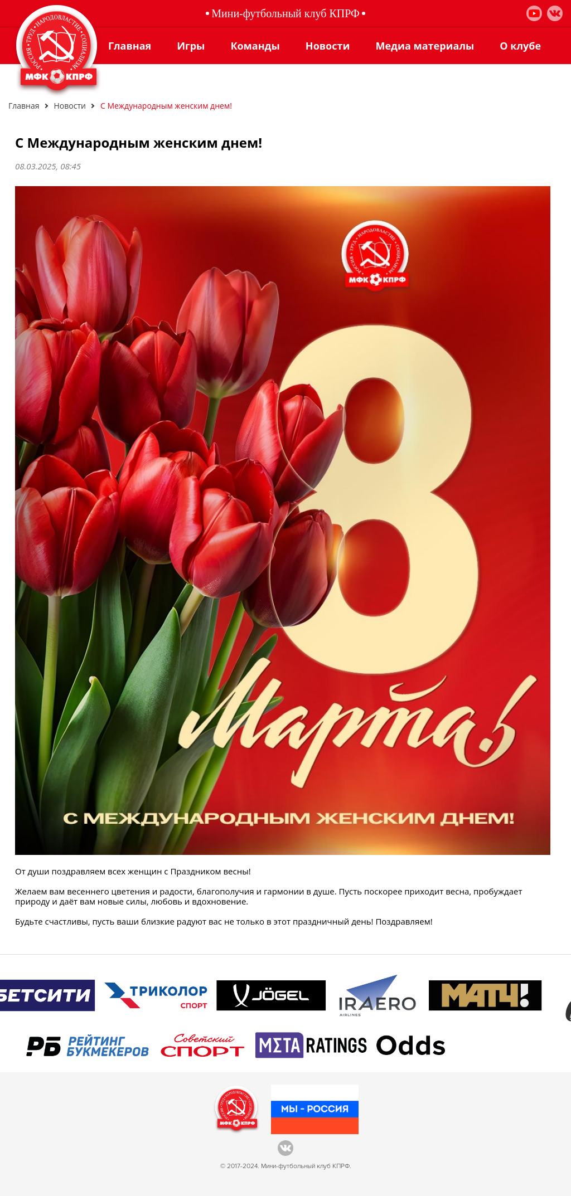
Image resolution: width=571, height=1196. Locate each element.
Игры (191, 45)
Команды (254, 45)
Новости (328, 45)
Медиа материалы (424, 45)
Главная (129, 45)
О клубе (520, 45)
